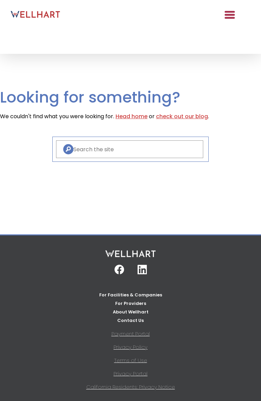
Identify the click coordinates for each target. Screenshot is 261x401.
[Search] (68, 149)
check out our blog (182, 116)
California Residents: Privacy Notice (130, 386)
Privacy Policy (130, 347)
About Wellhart (131, 312)
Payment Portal (130, 333)
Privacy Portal (130, 373)
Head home (131, 116)
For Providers (130, 303)
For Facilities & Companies (130, 295)
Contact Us (130, 320)
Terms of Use (130, 360)
